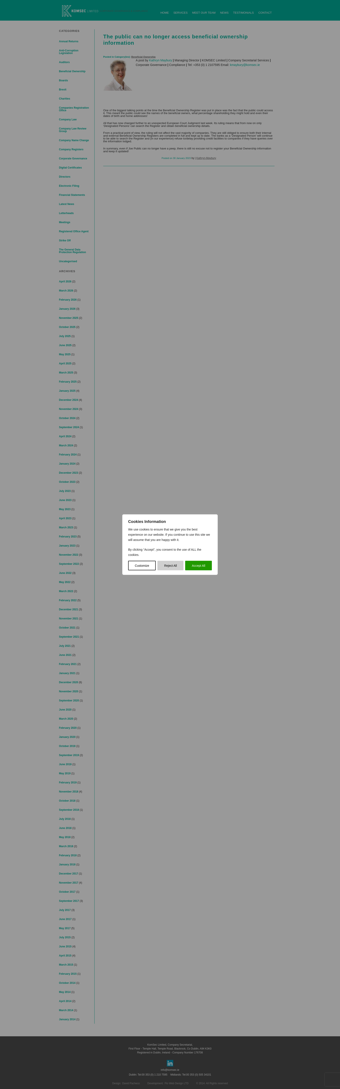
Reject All (170, 565)
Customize (142, 565)
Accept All (198, 565)
